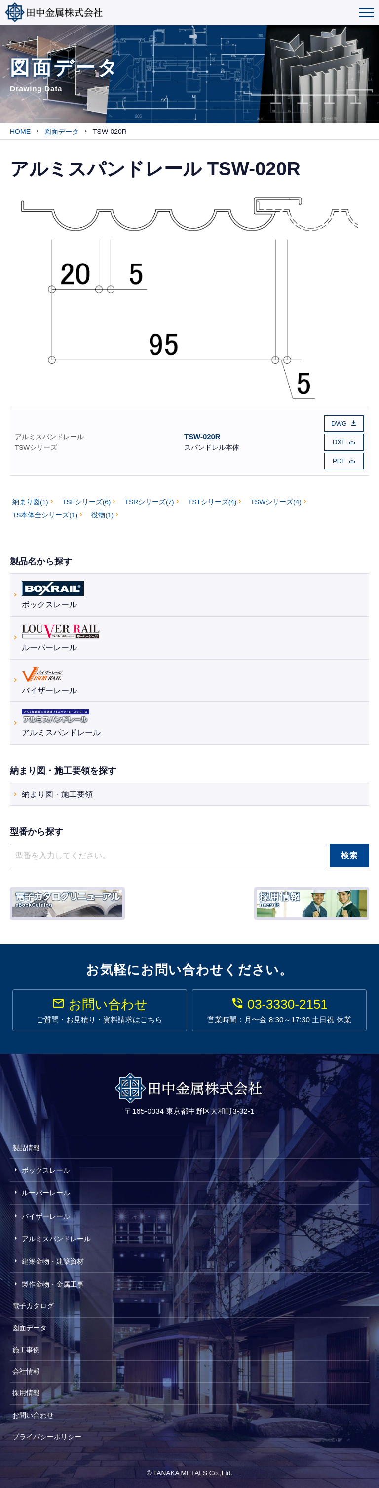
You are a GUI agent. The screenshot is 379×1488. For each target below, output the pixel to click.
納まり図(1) (30, 501)
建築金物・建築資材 (53, 1261)
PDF (339, 460)
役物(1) (102, 514)
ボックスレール (53, 593)
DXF (339, 441)
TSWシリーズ (36, 447)
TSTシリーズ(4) (212, 501)
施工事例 (26, 1349)
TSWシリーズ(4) (276, 501)
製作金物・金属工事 (53, 1284)
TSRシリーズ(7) (149, 501)
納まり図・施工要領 (57, 794)
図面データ (29, 1327)
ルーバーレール (61, 636)
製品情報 (26, 1147)
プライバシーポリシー (46, 1436)
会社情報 (26, 1371)
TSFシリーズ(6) (86, 501)
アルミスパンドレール (49, 436)
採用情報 (26, 1392)
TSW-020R (202, 436)
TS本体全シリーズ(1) (44, 514)
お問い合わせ (33, 1414)
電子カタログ (33, 1305)
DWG (339, 423)
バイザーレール (49, 678)
